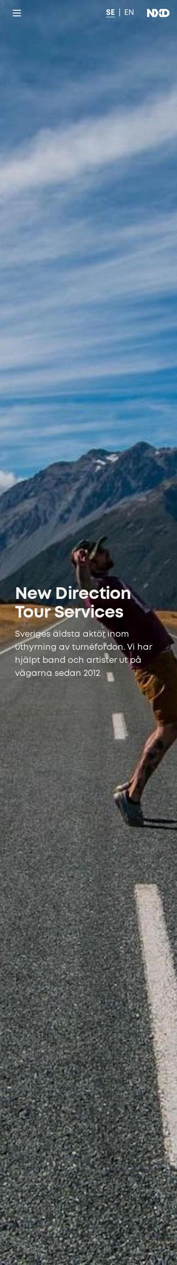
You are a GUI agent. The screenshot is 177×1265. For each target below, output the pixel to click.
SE (110, 12)
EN (129, 12)
